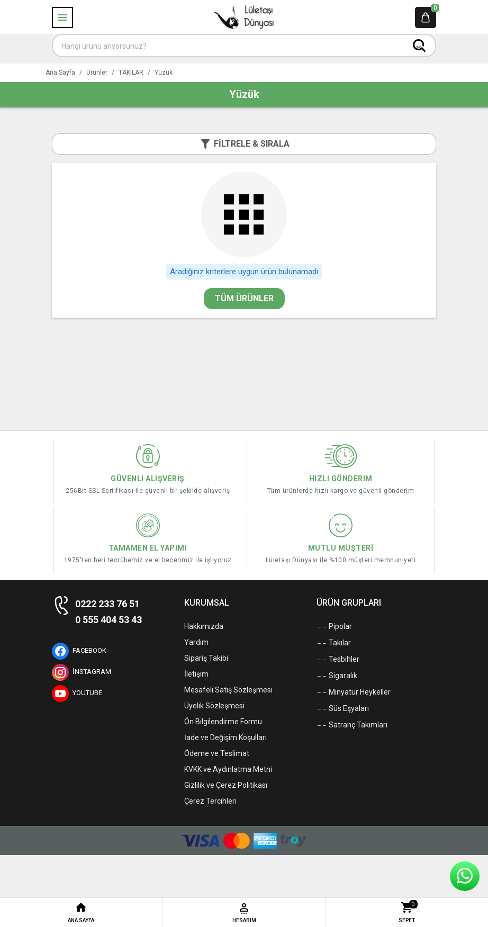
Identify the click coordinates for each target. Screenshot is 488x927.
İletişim (196, 674)
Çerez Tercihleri (210, 801)
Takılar (334, 643)
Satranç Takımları (352, 725)
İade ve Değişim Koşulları (225, 737)
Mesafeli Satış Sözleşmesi (228, 690)
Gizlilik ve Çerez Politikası (225, 785)
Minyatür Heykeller (354, 692)
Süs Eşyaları (343, 709)
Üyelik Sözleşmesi (214, 705)
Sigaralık (337, 676)
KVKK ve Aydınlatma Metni (228, 769)
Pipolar (334, 627)
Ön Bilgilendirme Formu (223, 721)
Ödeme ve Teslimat (216, 753)
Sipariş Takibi (206, 658)
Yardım (196, 642)
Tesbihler (338, 660)
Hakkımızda (203, 626)
